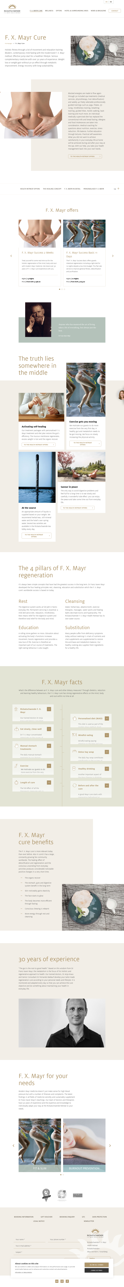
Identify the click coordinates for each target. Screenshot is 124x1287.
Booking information (23, 1217)
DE (111, 2)
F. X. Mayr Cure (36, 11)
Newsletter (89, 1221)
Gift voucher (46, 1217)
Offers (59, 11)
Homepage (8, 35)
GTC (83, 1217)
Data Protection (99, 1217)
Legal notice (39, 1221)
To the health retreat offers (82, 148)
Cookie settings (96, 1270)
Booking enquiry (67, 1217)
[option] (40, 245)
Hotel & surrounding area (76, 11)
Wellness (49, 11)
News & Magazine (98, 11)
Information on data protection (23, 1272)
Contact (114, 11)
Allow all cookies (96, 1265)
